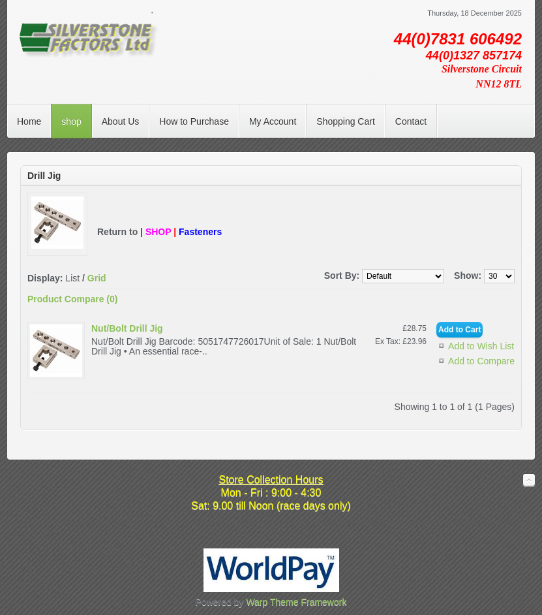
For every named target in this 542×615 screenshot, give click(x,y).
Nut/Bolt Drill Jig (127, 328)
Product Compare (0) (72, 299)
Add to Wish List (481, 346)
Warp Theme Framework (296, 602)
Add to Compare (481, 361)
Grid (96, 278)
